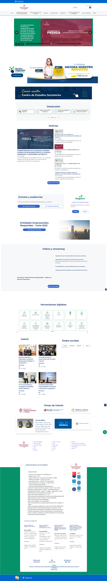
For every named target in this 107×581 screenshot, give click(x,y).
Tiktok (68, 561)
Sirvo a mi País (57, 441)
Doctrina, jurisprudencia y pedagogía (73, 13)
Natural (75, 211)
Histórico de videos (53, 286)
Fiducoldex (75, 446)
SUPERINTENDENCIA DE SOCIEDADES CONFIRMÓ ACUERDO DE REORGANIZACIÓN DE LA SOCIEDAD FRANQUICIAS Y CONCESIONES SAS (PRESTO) (33, 152)
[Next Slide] (92, 69)
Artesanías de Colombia (78, 443)
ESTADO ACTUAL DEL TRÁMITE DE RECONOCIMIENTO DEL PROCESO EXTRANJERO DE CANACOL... (68, 136)
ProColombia (37, 443)
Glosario (54, 565)
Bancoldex (55, 445)
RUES (54, 446)
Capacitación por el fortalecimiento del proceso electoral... (71, 256)
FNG (54, 443)
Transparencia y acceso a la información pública (21, 13)
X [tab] (83, 345)
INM (35, 446)
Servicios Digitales (86, 13)
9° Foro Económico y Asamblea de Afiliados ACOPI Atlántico (26, 386)
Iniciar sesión (89, 5)
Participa (46, 13)
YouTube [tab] (79, 345)
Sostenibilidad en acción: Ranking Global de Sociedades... (70, 266)
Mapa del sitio (54, 569)
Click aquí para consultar (34, 229)
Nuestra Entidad (54, 13)
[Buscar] (81, 7)
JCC (35, 448)
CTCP (54, 448)
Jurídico (85, 211)
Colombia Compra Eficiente (79, 445)
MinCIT (74, 441)
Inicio (12, 13)
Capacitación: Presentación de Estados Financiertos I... (69, 259)
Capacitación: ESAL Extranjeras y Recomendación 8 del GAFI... (71, 270)
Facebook (37, 560)
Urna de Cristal (38, 445)
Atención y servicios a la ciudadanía (35, 13)
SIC (53, 450)
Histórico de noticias (53, 182)
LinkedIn (37, 561)
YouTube (53, 561)
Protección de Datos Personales (80, 202)
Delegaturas (63, 13)
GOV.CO (35, 450)
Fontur (73, 448)
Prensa (94, 13)
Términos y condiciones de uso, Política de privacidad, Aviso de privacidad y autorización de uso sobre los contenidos (54, 567)
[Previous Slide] (32, 69)
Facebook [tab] (71, 345)
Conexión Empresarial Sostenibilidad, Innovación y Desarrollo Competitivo (47, 386)
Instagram (68, 560)
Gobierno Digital (38, 441)
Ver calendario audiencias (52, 206)
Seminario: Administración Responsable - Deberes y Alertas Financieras (34, 278)
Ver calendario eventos (29, 206)
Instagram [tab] (64, 345)
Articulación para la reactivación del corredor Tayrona (47, 359)
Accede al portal (17, 75)
